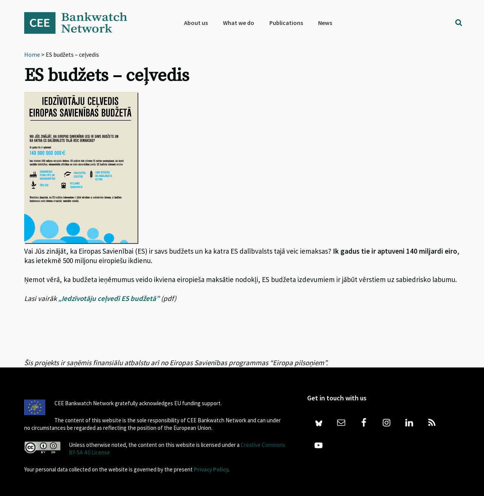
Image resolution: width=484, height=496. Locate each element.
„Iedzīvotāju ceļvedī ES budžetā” (108, 298)
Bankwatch (81, 23)
